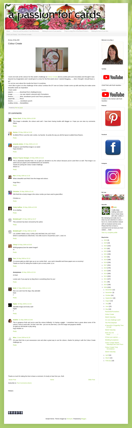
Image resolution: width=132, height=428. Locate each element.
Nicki (14, 288)
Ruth (16, 107)
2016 (105, 268)
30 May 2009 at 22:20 (24, 304)
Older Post (91, 379)
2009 (105, 287)
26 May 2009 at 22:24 (29, 272)
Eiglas (15, 304)
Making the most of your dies (99, 31)
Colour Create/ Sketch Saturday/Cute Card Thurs (114, 343)
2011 (105, 282)
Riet (14, 175)
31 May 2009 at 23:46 (26, 320)
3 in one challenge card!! (113, 320)
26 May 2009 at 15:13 (23, 258)
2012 (105, 279)
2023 (105, 248)
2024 (105, 246)
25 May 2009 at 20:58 (28, 118)
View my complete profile (109, 232)
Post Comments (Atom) (24, 383)
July (106, 303)
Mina (14, 337)
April (107, 355)
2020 (105, 257)
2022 (105, 251)
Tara (14, 258)
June (107, 306)
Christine (16, 191)
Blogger (83, 419)
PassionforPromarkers (112, 311)
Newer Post (12, 379)
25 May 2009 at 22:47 (29, 219)
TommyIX (70, 419)
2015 (105, 270)
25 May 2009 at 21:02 (25, 132)
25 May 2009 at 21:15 (31, 144)
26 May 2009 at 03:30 (25, 244)
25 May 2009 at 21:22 (37, 158)
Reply (15, 126)
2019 (105, 259)
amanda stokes (18, 144)
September (109, 298)
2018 (105, 262)
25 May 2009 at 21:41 (26, 191)
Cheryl (15, 244)
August (107, 301)
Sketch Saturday (110, 317)
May (106, 309)
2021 (105, 254)
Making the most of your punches (51, 31)
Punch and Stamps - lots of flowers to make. (19, 34)
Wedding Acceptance (111, 340)
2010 (105, 284)
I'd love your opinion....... (112, 337)
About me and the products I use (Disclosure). (26, 31)
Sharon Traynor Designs (21, 158)
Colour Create (52, 77)
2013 (105, 276)
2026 (105, 240)
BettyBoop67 (17, 219)
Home (8, 31)
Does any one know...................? (111, 333)
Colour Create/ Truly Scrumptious (111, 348)
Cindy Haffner (17, 207)
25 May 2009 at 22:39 (30, 207)
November (108, 292)
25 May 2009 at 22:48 (29, 231)
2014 (105, 273)
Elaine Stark (17, 118)
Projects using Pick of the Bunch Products (76, 31)
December (108, 290)
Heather (15, 320)
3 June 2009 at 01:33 (23, 337)
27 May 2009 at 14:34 (24, 288)
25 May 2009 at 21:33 (23, 175)
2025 (105, 243)
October (108, 295)
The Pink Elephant (111, 322)
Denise (15, 132)
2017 (105, 265)
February (108, 360)
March (107, 358)
